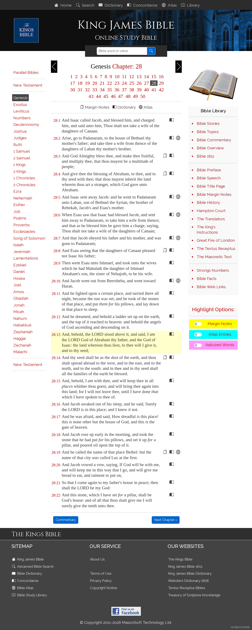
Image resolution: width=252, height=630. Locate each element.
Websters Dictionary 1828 (188, 581)
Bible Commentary (214, 140)
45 (105, 96)
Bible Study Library (30, 595)
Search (85, 5)
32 (87, 89)
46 (113, 96)
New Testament (27, 85)
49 (135, 96)
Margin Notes (220, 323)
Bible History (208, 202)
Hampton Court (211, 210)
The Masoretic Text (214, 256)
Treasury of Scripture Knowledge (194, 595)
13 (139, 76)
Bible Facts (206, 278)
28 (154, 83)
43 (91, 96)
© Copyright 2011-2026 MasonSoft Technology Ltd (125, 622)
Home (63, 5)
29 (161, 83)
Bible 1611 (205, 156)
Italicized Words (219, 344)
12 (131, 76)
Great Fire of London (216, 240)
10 (117, 76)
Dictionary (111, 5)
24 (124, 83)
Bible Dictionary (27, 573)
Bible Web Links (211, 286)
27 (146, 83)
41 (154, 89)
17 (72, 83)
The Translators (211, 219)
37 (124, 89)
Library (191, 5)
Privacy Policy (101, 581)
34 (102, 89)
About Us (97, 559)
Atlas (170, 5)
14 (146, 76)
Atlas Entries (220, 334)
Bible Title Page (211, 186)
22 (109, 83)
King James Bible (28, 559)
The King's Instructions (207, 229)
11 (124, 76)
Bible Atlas (23, 588)
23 (117, 83)
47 (120, 96)
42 (161, 89)
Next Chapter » (165, 520)
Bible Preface (209, 170)
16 (161, 76)
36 (117, 89)
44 (98, 96)
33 (94, 89)
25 (131, 83)
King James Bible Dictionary (190, 573)
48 (128, 96)
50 (142, 96)
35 (109, 89)
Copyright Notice (103, 588)
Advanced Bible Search (33, 566)
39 (139, 89)
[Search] (122, 51)
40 (146, 89)
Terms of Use (101, 573)
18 (80, 83)
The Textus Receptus (216, 248)
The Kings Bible (180, 559)
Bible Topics (208, 131)
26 (139, 83)
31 (80, 89)
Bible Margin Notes (214, 194)
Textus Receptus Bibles (186, 588)
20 (94, 83)
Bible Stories (208, 123)
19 (87, 83)
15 (154, 76)
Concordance (143, 5)
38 (131, 89)
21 (102, 83)
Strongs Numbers (213, 270)
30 (72, 89)
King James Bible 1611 (185, 566)
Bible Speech (209, 178)
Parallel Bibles (26, 72)
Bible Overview (210, 148)
